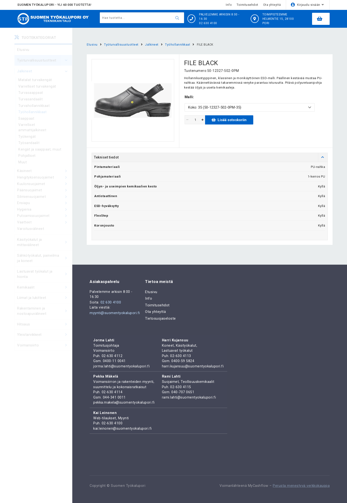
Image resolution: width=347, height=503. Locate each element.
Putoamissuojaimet (44, 221)
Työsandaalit (29, 145)
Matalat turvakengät (35, 80)
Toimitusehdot (247, 5)
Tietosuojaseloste (160, 313)
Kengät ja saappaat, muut (39, 152)
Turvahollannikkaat (34, 107)
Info (229, 5)
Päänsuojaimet (44, 194)
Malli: (189, 97)
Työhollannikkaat (32, 113)
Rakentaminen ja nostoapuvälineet (44, 316)
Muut (22, 165)
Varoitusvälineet (31, 234)
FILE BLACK (206, 44)
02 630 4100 (110, 298)
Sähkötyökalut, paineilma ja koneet (44, 264)
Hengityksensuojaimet (44, 181)
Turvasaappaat (30, 93)
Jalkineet (44, 71)
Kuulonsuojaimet (44, 188)
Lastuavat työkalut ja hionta (44, 280)
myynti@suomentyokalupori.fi (115, 309)
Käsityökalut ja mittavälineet (44, 248)
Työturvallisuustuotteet (44, 60)
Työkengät (27, 139)
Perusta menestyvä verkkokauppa (301, 486)
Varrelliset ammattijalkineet (32, 130)
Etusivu (23, 50)
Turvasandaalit (30, 100)
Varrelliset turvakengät (37, 87)
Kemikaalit (44, 293)
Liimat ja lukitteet (44, 303)
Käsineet (44, 174)
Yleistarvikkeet (44, 340)
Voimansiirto (44, 351)
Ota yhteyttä (272, 5)
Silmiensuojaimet (44, 201)
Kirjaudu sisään (308, 5)
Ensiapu (44, 207)
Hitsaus (44, 330)
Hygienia (44, 214)
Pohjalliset (27, 159)
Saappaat (26, 120)
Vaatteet (44, 227)
